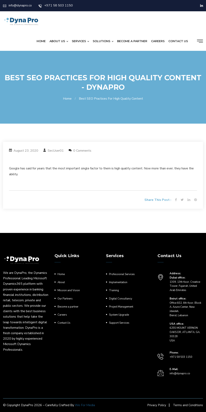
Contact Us (178, 41)
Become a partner (132, 41)
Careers (158, 41)
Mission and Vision (69, 290)
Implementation (118, 282)
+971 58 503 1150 (56, 5)
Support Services (119, 323)
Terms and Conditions (188, 405)
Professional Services (122, 274)
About (61, 282)
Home (41, 41)
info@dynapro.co (17, 5)
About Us (57, 41)
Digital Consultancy (120, 298)
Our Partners (65, 298)
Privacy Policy (156, 405)
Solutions (101, 41)
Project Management (121, 307)
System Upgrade (119, 315)
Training (114, 290)
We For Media (85, 405)
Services (79, 41)
